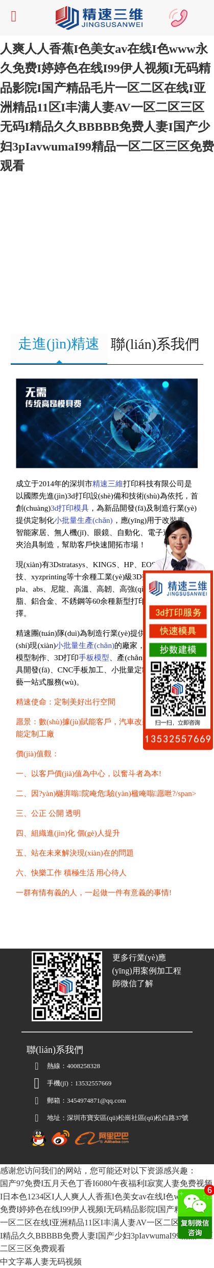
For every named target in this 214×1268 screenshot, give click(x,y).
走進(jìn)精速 (59, 343)
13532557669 (93, 1083)
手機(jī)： (51, 1083)
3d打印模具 (70, 508)
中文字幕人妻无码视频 (41, 1261)
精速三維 (107, 484)
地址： (47, 1118)
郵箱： (47, 1100)
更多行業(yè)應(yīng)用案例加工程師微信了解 (146, 970)
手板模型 (94, 658)
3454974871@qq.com (76, 1100)
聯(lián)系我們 (155, 344)
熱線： (47, 1066)
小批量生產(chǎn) (83, 520)
